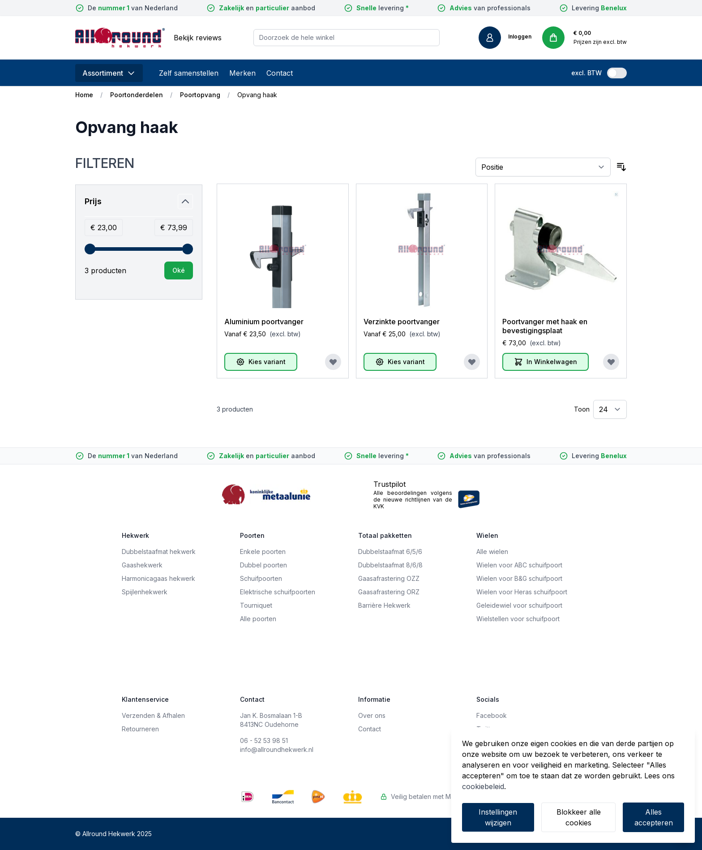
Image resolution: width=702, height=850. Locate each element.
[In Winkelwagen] (545, 362)
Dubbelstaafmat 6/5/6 (390, 551)
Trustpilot (389, 484)
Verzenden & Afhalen (153, 715)
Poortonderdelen (136, 95)
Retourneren (140, 729)
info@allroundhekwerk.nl (276, 749)
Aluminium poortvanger (264, 321)
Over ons (371, 715)
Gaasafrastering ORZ (388, 592)
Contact (279, 73)
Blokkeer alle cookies (578, 817)
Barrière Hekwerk (384, 605)
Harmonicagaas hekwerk (158, 578)
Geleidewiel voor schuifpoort (519, 605)
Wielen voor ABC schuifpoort (519, 565)
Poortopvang (200, 95)
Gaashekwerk (142, 565)
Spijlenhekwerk (144, 592)
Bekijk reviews (198, 37)
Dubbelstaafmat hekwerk (159, 551)
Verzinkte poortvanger (402, 321)
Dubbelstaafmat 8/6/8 (390, 565)
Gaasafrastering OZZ (388, 578)
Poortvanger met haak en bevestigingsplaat (544, 326)
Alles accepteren (653, 817)
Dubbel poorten (263, 565)
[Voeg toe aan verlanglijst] (333, 362)
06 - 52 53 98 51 (264, 740)
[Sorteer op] (543, 167)
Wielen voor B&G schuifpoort (519, 578)
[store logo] (120, 37)
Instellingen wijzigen (498, 817)
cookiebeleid (483, 786)
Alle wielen (492, 551)
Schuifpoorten (261, 578)
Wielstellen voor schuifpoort (518, 618)
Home (84, 95)
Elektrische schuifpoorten (277, 592)
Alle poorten (258, 618)
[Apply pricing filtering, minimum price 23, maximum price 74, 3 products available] (178, 270)
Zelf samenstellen (188, 73)
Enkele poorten (263, 551)
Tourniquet (256, 605)
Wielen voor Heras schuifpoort (521, 592)
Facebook (491, 715)
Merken (242, 73)
